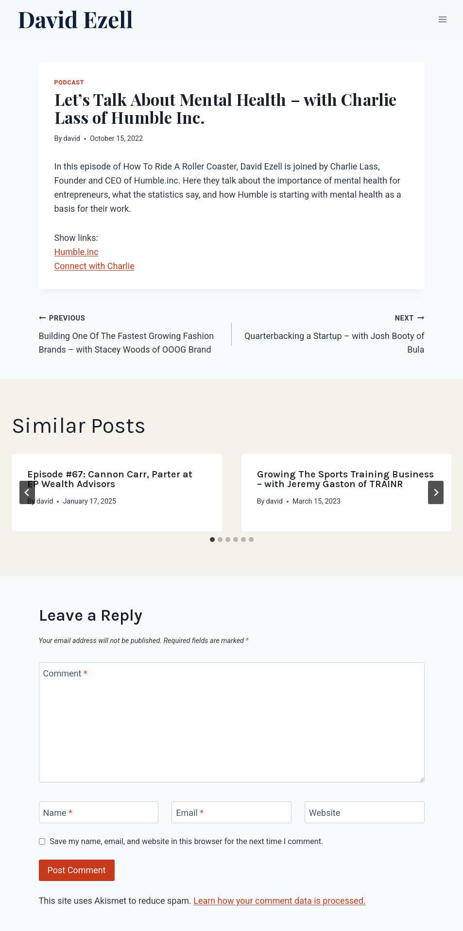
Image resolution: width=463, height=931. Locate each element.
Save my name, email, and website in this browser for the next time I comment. (186, 841)
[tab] (212, 539)
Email (190, 813)
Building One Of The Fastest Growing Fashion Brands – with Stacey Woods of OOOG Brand (131, 333)
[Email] (231, 812)
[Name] (99, 812)
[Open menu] (442, 19)
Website (324, 813)
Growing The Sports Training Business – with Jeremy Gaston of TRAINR (345, 479)
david (71, 139)
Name (57, 813)
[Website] (365, 812)
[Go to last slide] (27, 492)
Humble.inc (76, 252)
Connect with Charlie (94, 266)
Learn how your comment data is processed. (279, 901)
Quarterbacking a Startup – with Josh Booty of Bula (332, 333)
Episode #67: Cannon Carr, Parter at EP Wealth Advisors (109, 479)
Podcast (69, 82)
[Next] (436, 492)
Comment (65, 674)
